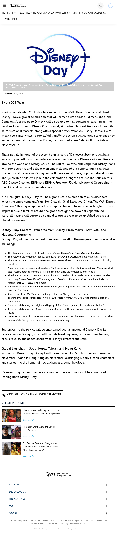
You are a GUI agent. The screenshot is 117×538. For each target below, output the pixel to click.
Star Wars (56, 393)
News (14, 13)
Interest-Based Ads (38, 523)
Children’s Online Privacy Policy (94, 520)
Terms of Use (35, 520)
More (12, 506)
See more (28, 420)
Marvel (22, 393)
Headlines (24, 13)
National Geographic (36, 393)
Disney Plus (12, 393)
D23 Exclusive (17, 492)
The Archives (17, 499)
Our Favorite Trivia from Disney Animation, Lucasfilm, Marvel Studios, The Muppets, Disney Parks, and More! (41, 446)
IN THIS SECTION (10, 19)
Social (13, 513)
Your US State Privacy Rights (67, 520)
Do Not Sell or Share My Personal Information (67, 523)
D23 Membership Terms (18, 520)
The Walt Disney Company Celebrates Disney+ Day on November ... (69, 13)
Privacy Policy (48, 520)
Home (5, 13)
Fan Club (14, 485)
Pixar (48, 393)
